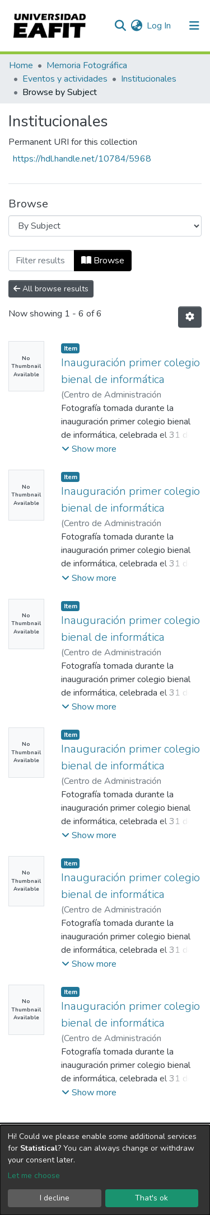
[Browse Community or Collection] (105, 226)
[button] (136, 25)
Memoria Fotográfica (86, 65)
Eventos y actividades (65, 79)
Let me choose (34, 1175)
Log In (159, 26)
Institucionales (148, 79)
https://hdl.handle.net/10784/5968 (82, 159)
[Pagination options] (190, 317)
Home (21, 65)
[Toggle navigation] (194, 26)
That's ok (151, 1198)
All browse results (50, 288)
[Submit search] (120, 25)
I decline (54, 1198)
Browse (102, 260)
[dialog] (105, 1170)
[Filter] (41, 260)
